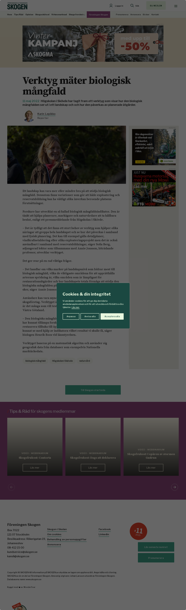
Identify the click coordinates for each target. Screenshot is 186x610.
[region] (93, 305)
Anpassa (71, 316)
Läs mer (75, 307)
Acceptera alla (112, 316)
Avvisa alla (89, 316)
